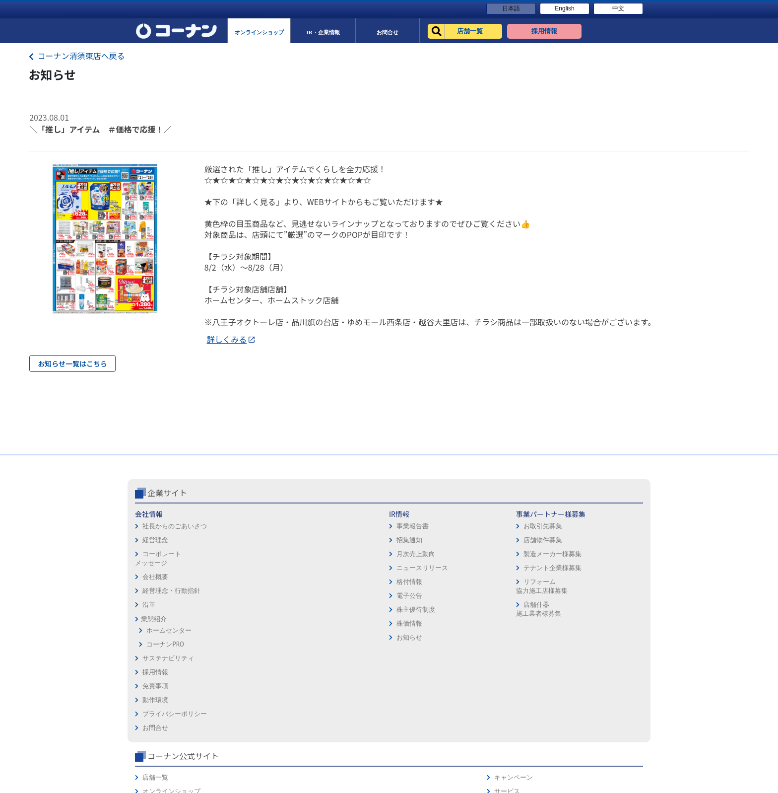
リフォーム (507, 611)
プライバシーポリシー (425, 597)
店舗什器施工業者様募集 (324, 650)
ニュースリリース (252, 609)
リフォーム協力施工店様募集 (327, 628)
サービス (600, 570)
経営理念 (155, 581)
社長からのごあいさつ (174, 568)
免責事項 (406, 570)
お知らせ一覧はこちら (72, 363)
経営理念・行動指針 (171, 632)
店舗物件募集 (329, 581)
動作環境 (406, 583)
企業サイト (167, 534)
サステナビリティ (168, 700)
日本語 (511, 8)
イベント (504, 597)
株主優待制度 (245, 651)
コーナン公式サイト (532, 534)
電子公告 (239, 637)
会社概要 (155, 618)
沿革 (148, 646)
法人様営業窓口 (513, 583)
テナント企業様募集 (339, 609)
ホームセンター (169, 672)
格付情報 (239, 623)
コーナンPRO (165, 686)
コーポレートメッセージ (158, 600)
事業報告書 (242, 568)
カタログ (600, 583)
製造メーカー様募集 (339, 595)
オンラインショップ (520, 570)
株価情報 (239, 665)
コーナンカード (609, 597)
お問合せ (406, 611)
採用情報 (406, 556)
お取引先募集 (329, 568)
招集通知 (239, 581)
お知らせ (239, 679)
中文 (618, 8)
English (564, 8)
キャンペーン (606, 556)
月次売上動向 (245, 595)
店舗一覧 (504, 556)
